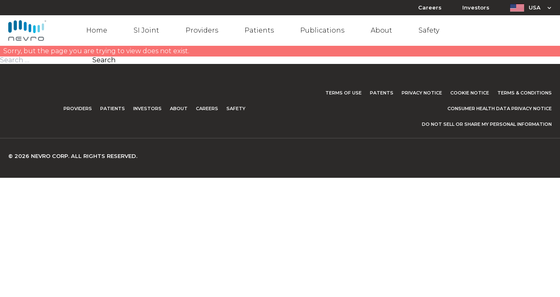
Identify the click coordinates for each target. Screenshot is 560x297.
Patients (259, 30)
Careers (430, 8)
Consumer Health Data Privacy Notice (499, 108)
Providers (202, 30)
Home (96, 30)
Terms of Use (343, 93)
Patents (381, 93)
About (381, 30)
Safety (429, 30)
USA (535, 7)
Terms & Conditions (524, 93)
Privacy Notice (422, 93)
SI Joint (146, 30)
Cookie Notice (469, 93)
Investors (475, 8)
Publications (322, 30)
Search (103, 60)
